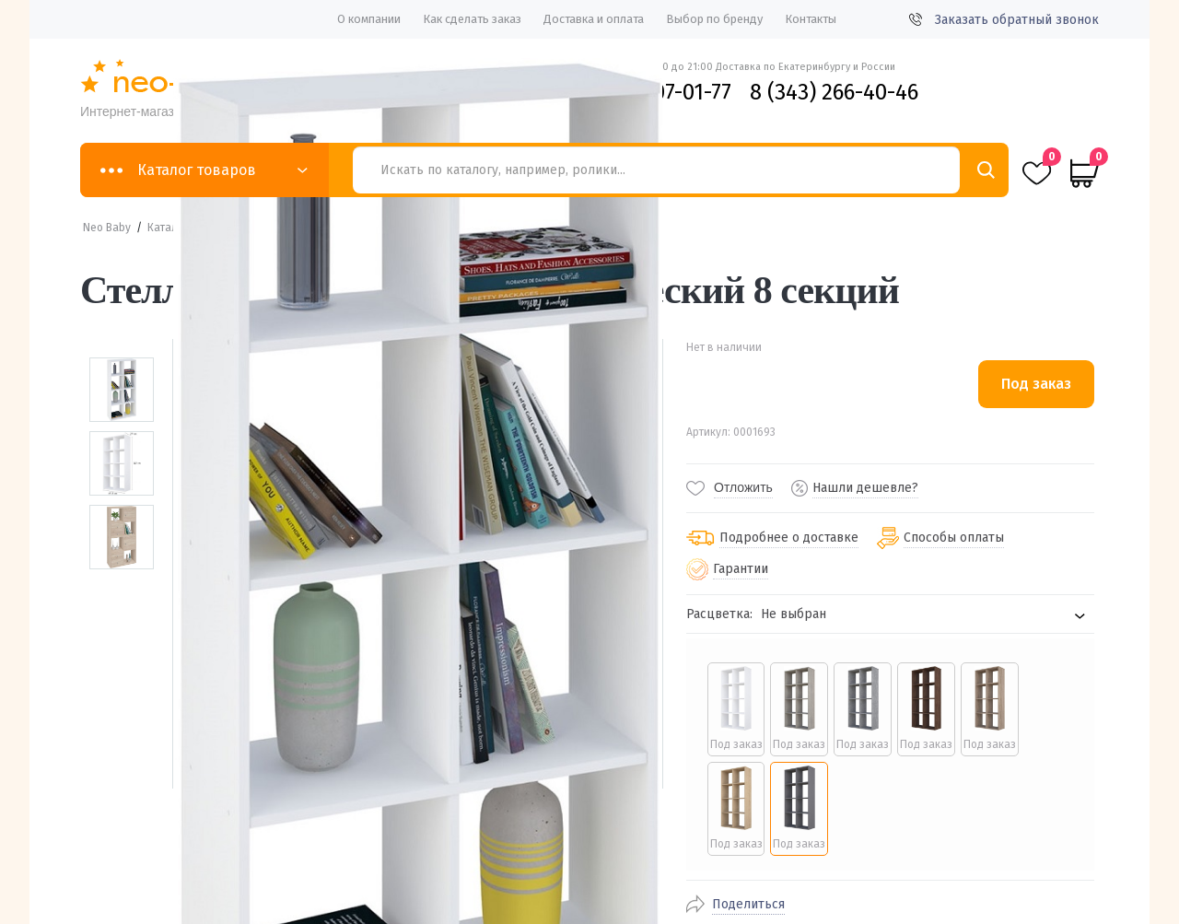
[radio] (735, 709)
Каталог (168, 227)
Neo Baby (107, 227)
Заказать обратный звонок (1004, 19)
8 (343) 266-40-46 (834, 92)
